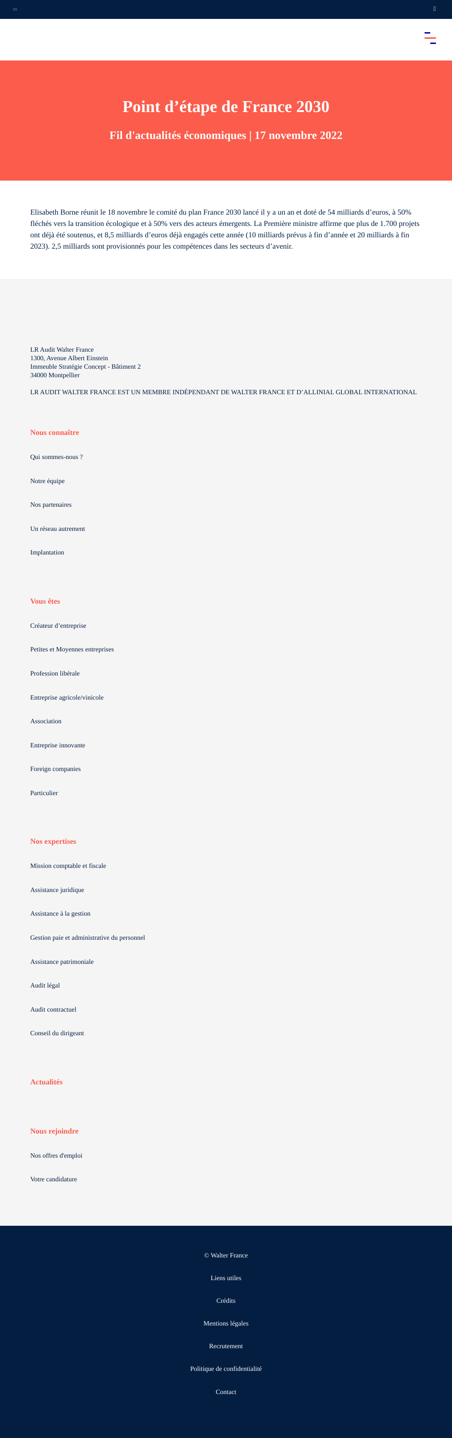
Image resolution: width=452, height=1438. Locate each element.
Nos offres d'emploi (56, 1156)
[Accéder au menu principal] (430, 38)
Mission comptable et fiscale (68, 866)
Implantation (47, 552)
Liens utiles (226, 1278)
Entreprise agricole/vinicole (67, 698)
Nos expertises (53, 842)
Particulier (44, 793)
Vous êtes (45, 602)
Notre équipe (47, 481)
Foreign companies (55, 769)
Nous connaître (54, 433)
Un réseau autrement (57, 529)
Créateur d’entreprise (58, 626)
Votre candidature (53, 1179)
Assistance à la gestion (60, 914)
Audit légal (45, 985)
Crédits (226, 1301)
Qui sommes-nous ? (56, 457)
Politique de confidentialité (226, 1369)
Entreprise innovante (57, 745)
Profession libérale (55, 673)
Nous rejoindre (54, 1131)
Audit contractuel (53, 1010)
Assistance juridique (57, 890)
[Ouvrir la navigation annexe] (15, 9)
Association (45, 721)
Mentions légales (225, 1323)
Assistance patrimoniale (62, 962)
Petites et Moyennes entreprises (72, 649)
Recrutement (226, 1346)
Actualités (46, 1082)
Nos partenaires (50, 505)
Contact (226, 1392)
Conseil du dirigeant (57, 1033)
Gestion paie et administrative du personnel (87, 938)
